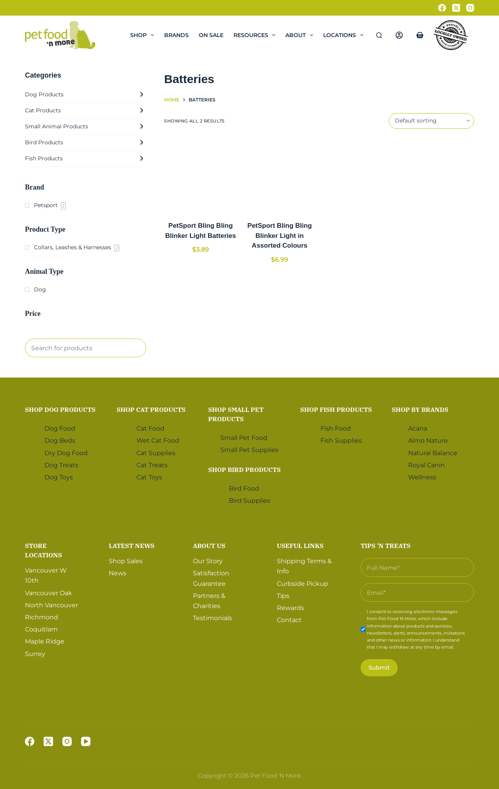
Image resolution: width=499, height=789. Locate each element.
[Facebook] (442, 8)
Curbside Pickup (302, 583)
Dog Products (85, 94)
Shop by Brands (420, 409)
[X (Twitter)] (456, 8)
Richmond (41, 616)
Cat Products (85, 110)
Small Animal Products (85, 126)
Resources (256, 35)
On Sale (211, 35)
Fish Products (85, 158)
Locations (344, 35)
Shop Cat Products (151, 409)
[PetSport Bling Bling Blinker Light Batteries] (200, 174)
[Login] (399, 35)
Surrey (35, 653)
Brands (176, 35)
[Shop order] (431, 121)
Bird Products (85, 142)
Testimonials (212, 617)
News (117, 572)
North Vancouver (51, 604)
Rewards (290, 607)
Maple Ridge (44, 641)
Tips (283, 595)
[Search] (379, 35)
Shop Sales (126, 560)
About (300, 35)
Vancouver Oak (48, 592)
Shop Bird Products (244, 469)
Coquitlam (41, 629)
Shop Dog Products (60, 409)
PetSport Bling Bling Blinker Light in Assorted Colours (280, 235)
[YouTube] (85, 741)
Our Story (208, 560)
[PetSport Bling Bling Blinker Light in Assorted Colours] (279, 174)
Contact (289, 619)
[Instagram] (470, 8)
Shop (143, 35)
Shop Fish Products (336, 409)
